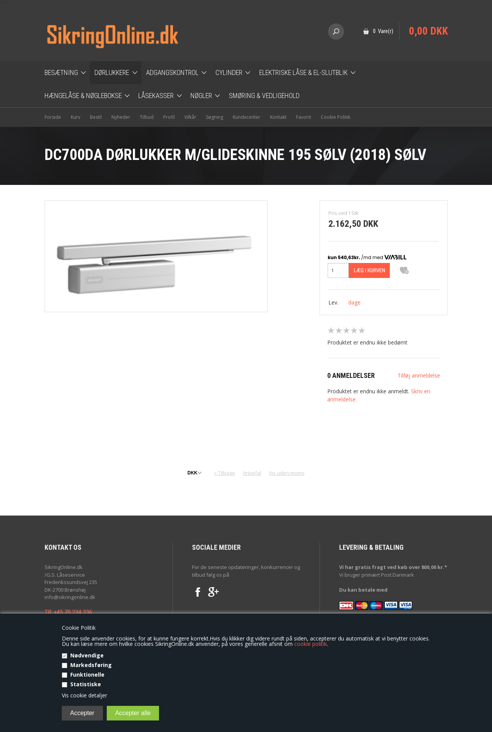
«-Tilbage (224, 472)
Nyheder (120, 117)
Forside (53, 117)
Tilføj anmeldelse (419, 375)
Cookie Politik (335, 117)
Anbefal (252, 472)
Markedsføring (91, 665)
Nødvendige (87, 655)
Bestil (96, 117)
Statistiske (85, 684)
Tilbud (147, 117)
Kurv (75, 117)
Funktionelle (87, 674)
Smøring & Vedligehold (264, 96)
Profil (169, 117)
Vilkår (190, 117)
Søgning (214, 117)
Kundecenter (246, 117)
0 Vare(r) (383, 31)
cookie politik (310, 643)
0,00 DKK (428, 31)
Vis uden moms (287, 472)
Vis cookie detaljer (84, 695)
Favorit (303, 117)
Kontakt (278, 117)
